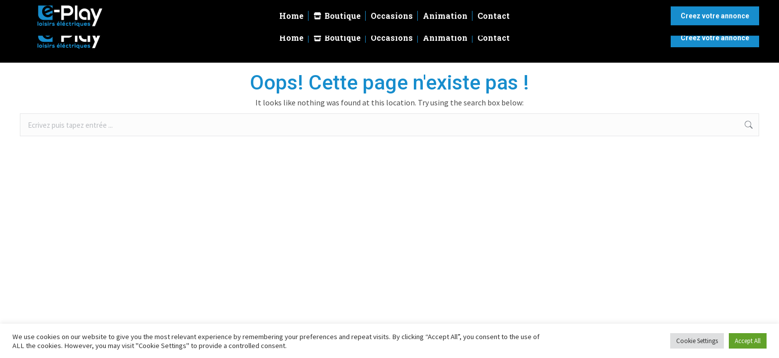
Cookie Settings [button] (697, 341)
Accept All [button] (748, 341)
